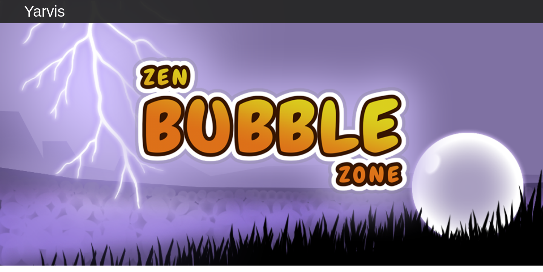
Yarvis (44, 11)
